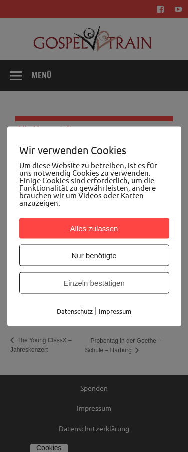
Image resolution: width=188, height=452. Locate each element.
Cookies (49, 448)
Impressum (94, 407)
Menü (41, 75)
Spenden (94, 387)
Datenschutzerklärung (94, 428)
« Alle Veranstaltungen (53, 129)
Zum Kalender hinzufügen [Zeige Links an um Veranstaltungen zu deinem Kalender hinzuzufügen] (76, 250)
